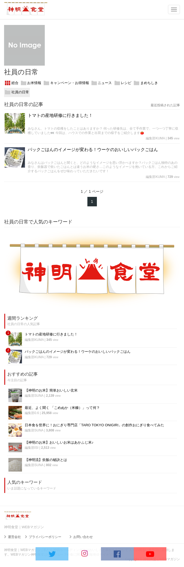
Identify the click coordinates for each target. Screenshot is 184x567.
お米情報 (31, 83)
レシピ (123, 83)
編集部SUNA (34, 396)
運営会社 (14, 537)
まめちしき (146, 83)
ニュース (101, 83)
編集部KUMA (155, 138)
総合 (11, 83)
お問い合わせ (83, 537)
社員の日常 (17, 92)
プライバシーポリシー (45, 537)
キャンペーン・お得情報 (66, 83)
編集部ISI (32, 448)
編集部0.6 (32, 413)
